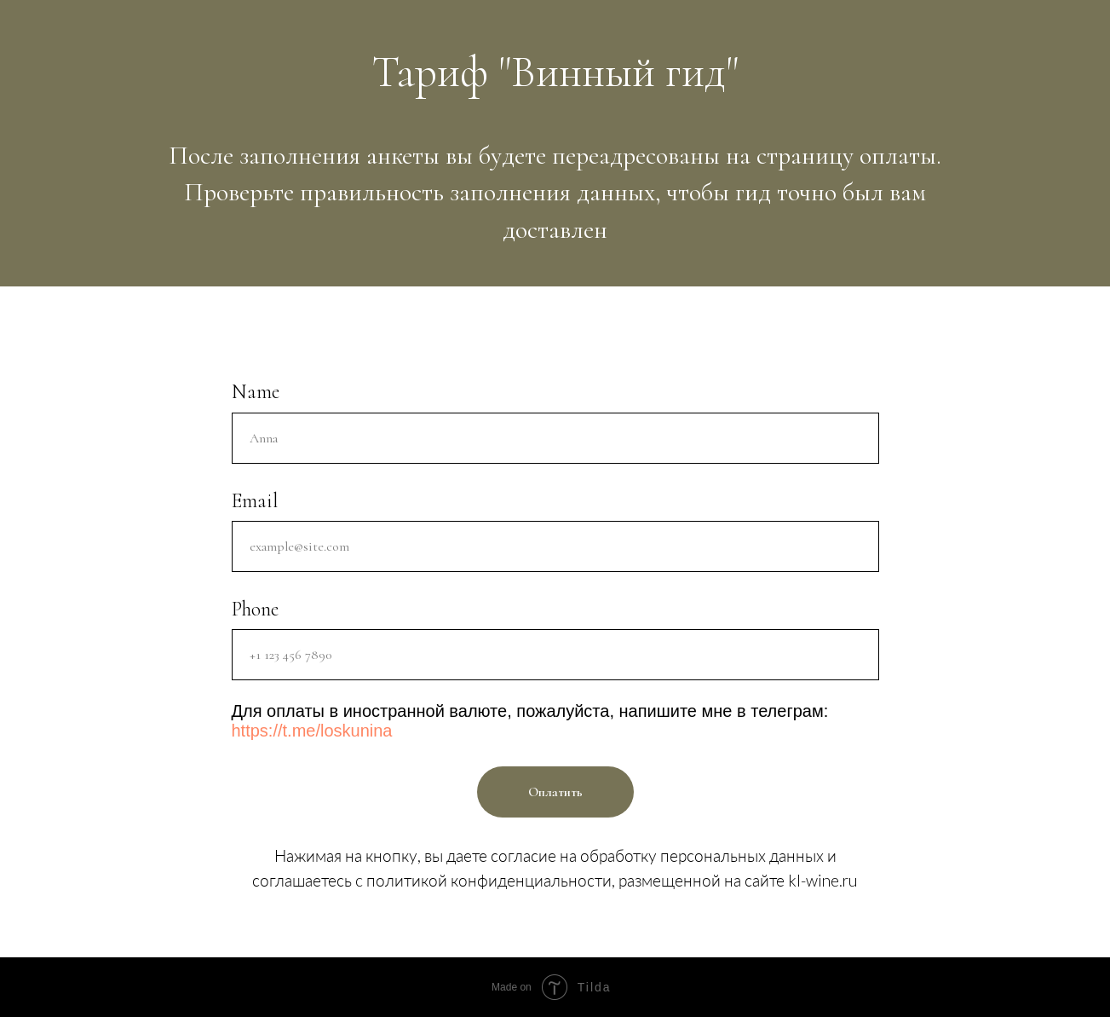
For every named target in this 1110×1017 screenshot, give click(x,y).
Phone (255, 609)
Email (255, 500)
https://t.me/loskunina (312, 730)
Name (255, 391)
